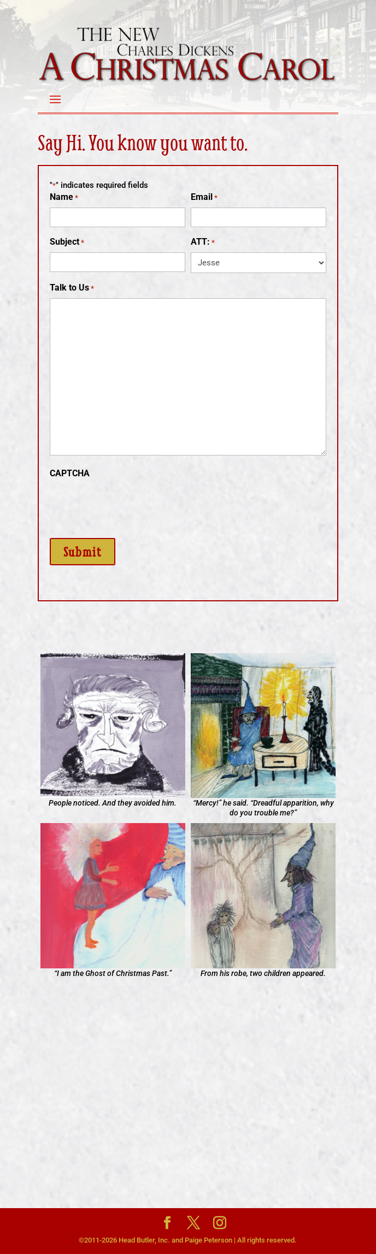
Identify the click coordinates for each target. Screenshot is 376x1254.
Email (204, 197)
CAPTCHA (70, 473)
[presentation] (133, 504)
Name (64, 197)
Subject (67, 242)
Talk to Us (72, 288)
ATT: (203, 242)
